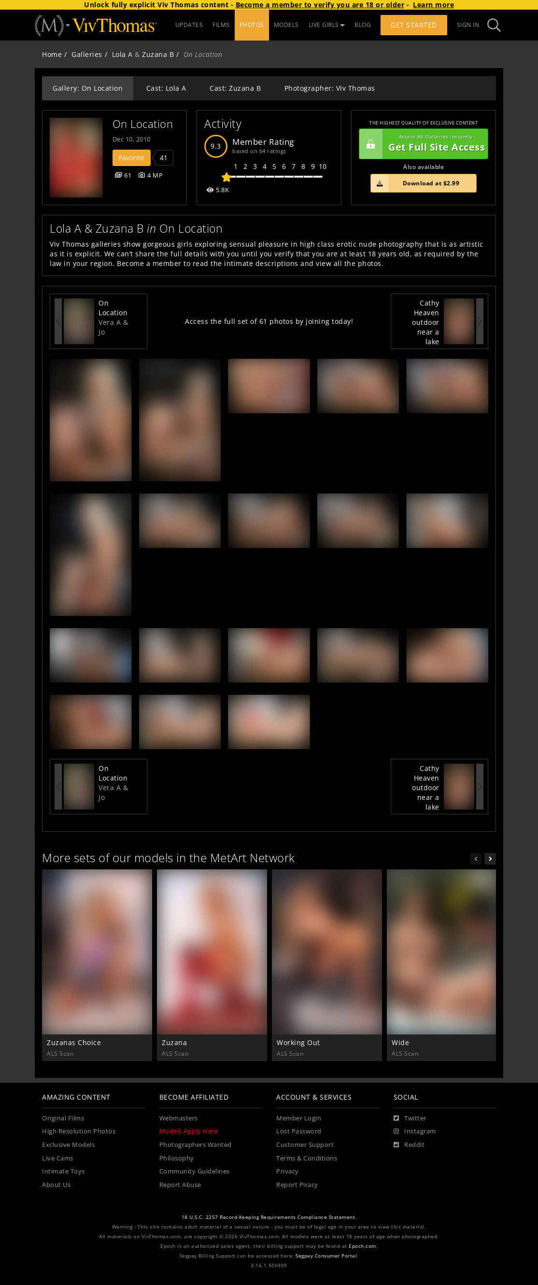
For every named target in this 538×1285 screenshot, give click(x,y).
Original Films (63, 1118)
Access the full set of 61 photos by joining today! (269, 321)
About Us (56, 1185)
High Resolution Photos (78, 1131)
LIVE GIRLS (327, 25)
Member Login (298, 1118)
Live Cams (57, 1158)
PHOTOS (252, 25)
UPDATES (189, 25)
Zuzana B (158, 54)
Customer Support (305, 1145)
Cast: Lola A (166, 88)
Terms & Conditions (306, 1158)
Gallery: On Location (88, 88)
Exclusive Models (68, 1145)
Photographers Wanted (195, 1145)
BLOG (362, 25)
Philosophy (176, 1158)
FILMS (221, 25)
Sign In (468, 25)
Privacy (287, 1171)
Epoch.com (362, 1246)
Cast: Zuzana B (235, 88)
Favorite (131, 157)
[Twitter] (410, 1118)
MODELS (286, 25)
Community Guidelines (194, 1171)
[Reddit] (409, 1145)
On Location (143, 123)
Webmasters (178, 1118)
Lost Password (299, 1131)
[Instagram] (415, 1131)
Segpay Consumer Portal (326, 1256)
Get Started (414, 24)
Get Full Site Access (422, 144)
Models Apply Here (188, 1131)
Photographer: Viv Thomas (329, 88)
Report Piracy (297, 1185)
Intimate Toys (63, 1171)
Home (52, 54)
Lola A (122, 54)
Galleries (86, 54)
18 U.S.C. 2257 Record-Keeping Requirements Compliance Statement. (269, 1217)
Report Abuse (180, 1185)
